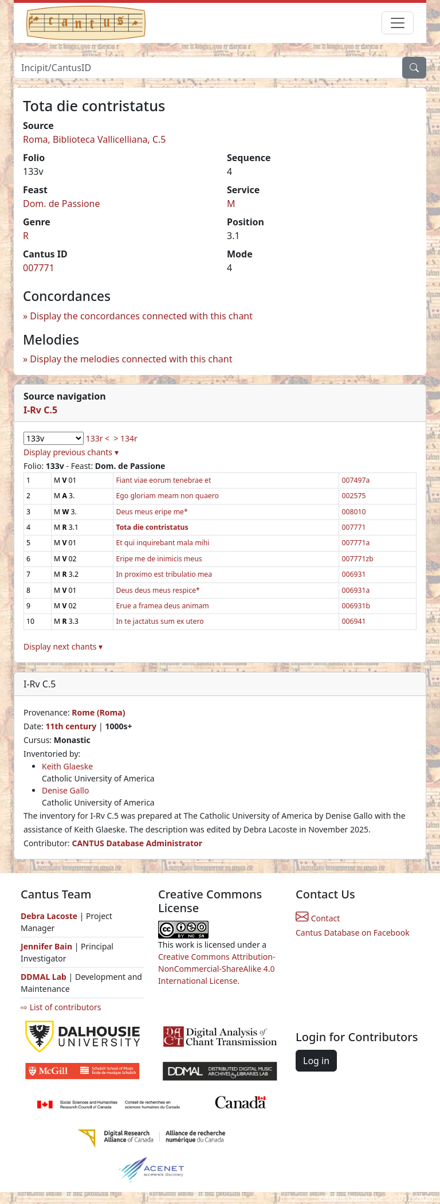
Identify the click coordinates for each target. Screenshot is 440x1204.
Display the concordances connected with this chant (141, 316)
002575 (353, 496)
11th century (70, 726)
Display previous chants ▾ (71, 452)
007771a (355, 543)
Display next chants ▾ (63, 646)
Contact (318, 918)
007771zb (357, 559)
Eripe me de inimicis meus (159, 559)
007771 (38, 267)
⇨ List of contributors (61, 1007)
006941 (353, 621)
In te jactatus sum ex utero (159, 621)
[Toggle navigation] (398, 22)
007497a (355, 480)
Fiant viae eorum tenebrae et (163, 480)
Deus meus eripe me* (151, 512)
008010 (353, 512)
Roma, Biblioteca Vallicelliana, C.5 (94, 139)
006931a (355, 590)
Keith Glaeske (67, 766)
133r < (97, 438)
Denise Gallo (65, 790)
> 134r (125, 438)
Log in (316, 1060)
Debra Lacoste (49, 915)
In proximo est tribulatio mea (164, 574)
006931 (353, 574)
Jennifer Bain (47, 946)
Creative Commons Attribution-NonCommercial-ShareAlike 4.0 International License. (216, 968)
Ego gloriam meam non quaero (167, 496)
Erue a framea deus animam (162, 606)
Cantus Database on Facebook (353, 932)
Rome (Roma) (98, 712)
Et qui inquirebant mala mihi (162, 543)
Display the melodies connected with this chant (131, 359)
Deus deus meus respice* (157, 590)
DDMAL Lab (43, 976)
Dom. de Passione (61, 203)
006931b (355, 606)
